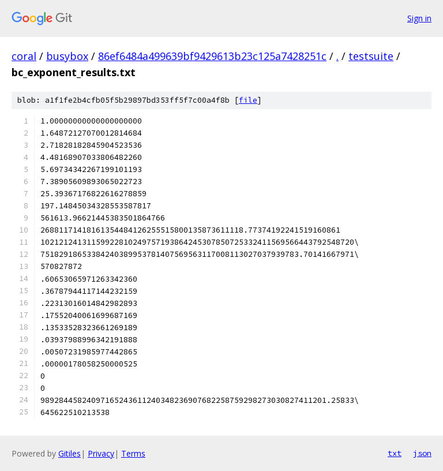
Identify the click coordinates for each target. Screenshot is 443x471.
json (422, 453)
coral (24, 56)
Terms (133, 453)
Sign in (419, 18)
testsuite (370, 56)
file (248, 100)
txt (394, 453)
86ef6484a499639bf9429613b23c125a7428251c (212, 56)
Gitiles (69, 453)
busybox (67, 56)
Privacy (101, 453)
